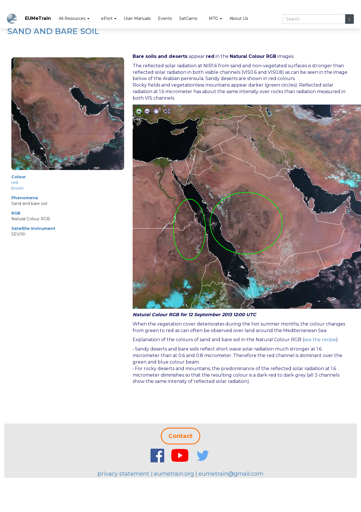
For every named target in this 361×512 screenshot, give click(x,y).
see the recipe (320, 339)
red (14, 182)
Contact (180, 436)
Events (165, 18)
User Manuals (137, 18)
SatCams (188, 18)
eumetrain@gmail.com (231, 473)
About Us (238, 18)
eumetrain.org (174, 473)
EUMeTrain (38, 18)
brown (17, 188)
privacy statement (123, 473)
